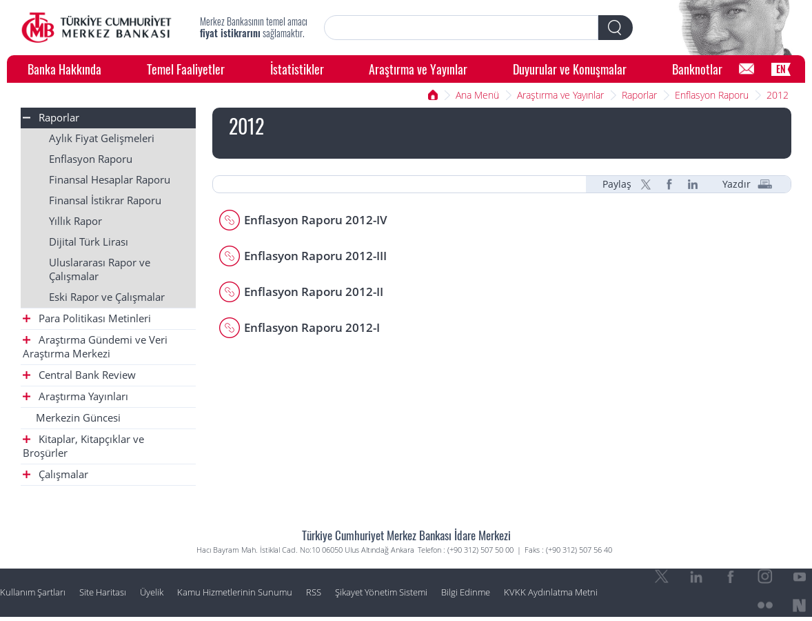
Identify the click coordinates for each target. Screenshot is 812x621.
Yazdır (736, 184)
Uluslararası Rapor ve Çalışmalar (99, 269)
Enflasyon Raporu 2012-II (313, 291)
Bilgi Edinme (465, 592)
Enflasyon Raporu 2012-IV (315, 220)
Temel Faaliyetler (186, 68)
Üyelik (151, 592)
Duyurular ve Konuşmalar (570, 68)
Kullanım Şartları (32, 592)
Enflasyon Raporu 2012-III (315, 256)
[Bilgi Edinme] (746, 69)
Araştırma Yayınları (75, 396)
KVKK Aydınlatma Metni (551, 592)
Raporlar (639, 94)
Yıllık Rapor (75, 221)
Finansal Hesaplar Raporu (109, 179)
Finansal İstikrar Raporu (105, 200)
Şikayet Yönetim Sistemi (381, 592)
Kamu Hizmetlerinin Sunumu (234, 592)
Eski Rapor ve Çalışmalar (107, 297)
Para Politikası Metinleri (87, 318)
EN (781, 68)
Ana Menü (477, 94)
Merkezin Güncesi (78, 418)
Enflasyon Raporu (712, 94)
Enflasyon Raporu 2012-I (312, 327)
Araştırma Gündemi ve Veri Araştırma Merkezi (95, 347)
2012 (778, 94)
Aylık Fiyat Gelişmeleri (101, 138)
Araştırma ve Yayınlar (418, 68)
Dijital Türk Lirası (88, 242)
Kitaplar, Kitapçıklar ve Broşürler (83, 446)
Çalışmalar (55, 474)
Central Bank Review (79, 375)
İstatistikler (297, 68)
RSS (313, 592)
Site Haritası (102, 592)
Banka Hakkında (64, 68)
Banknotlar (697, 68)
